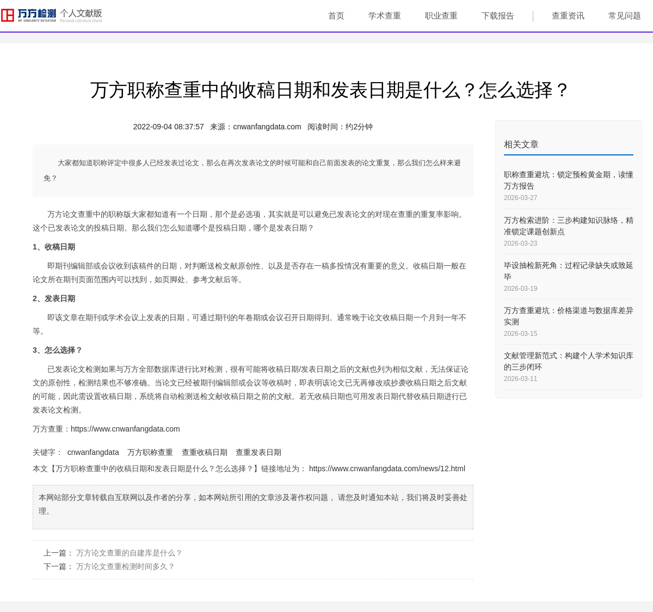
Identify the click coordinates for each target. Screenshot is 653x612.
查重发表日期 (258, 452)
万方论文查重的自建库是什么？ (129, 552)
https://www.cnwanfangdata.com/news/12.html (387, 468)
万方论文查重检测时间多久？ (125, 566)
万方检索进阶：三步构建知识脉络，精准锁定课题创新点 (568, 226)
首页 (336, 15)
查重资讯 (568, 15)
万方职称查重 (150, 452)
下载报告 (498, 15)
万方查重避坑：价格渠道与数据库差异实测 (568, 316)
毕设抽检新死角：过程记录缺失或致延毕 (568, 271)
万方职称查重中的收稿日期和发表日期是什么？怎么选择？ (330, 89)
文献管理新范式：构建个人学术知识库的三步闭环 (568, 361)
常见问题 (624, 15)
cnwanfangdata (93, 452)
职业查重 (441, 15)
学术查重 (384, 15)
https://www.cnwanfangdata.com (125, 428)
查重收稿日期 (204, 452)
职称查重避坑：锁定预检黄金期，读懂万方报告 (568, 180)
